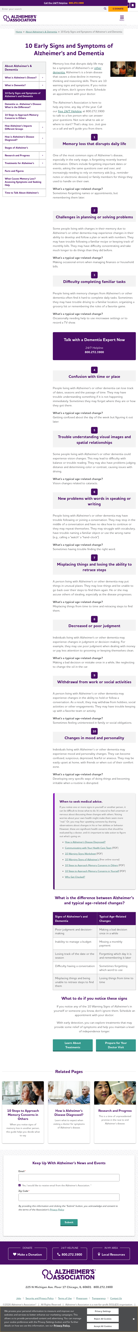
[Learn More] (69, 1112)
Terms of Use (65, 1298)
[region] (69, 1319)
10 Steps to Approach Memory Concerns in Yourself (92, 871)
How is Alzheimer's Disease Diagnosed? (19, 138)
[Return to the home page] (20, 18)
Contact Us (116, 1298)
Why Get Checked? (75, 876)
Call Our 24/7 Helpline (61, 3)
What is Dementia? (15, 85)
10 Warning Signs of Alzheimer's (82, 859)
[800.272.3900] (69, 1253)
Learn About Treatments (73, 1045)
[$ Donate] (128, 9)
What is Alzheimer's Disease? (21, 77)
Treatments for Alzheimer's (19, 163)
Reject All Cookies (102, 1319)
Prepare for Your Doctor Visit (116, 1045)
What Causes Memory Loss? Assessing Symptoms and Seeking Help (23, 181)
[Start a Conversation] (23, 1112)
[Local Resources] (111, 1253)
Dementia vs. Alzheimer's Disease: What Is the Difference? (23, 106)
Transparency (99, 1298)
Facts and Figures (14, 171)
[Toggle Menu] (132, 18)
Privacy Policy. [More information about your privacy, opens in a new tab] (62, 1325)
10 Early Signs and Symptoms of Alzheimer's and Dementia (22, 95)
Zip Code (23, 1191)
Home (19, 31)
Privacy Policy (57, 1209)
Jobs (18, 1298)
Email (21, 1171)
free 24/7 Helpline (70, 111)
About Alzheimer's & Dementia (41, 31)
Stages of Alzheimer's (16, 147)
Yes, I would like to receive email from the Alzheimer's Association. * (57, 1185)
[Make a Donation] (27, 1253)
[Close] (134, 1319)
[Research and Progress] (115, 1112)
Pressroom (81, 1298)
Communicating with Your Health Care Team (88, 847)
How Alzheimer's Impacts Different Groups (18, 127)
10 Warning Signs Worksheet (80, 853)
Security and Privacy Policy (40, 1298)
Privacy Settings (103, 1311)
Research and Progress (17, 155)
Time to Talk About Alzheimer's (22, 192)
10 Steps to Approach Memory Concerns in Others (21, 116)
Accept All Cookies (103, 1326)
